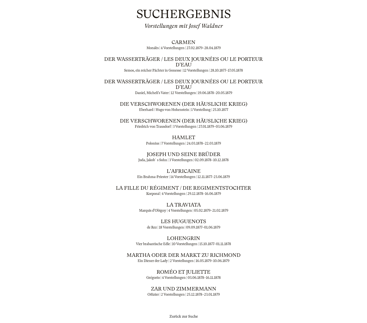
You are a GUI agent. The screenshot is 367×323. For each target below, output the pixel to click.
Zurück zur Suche (183, 316)
